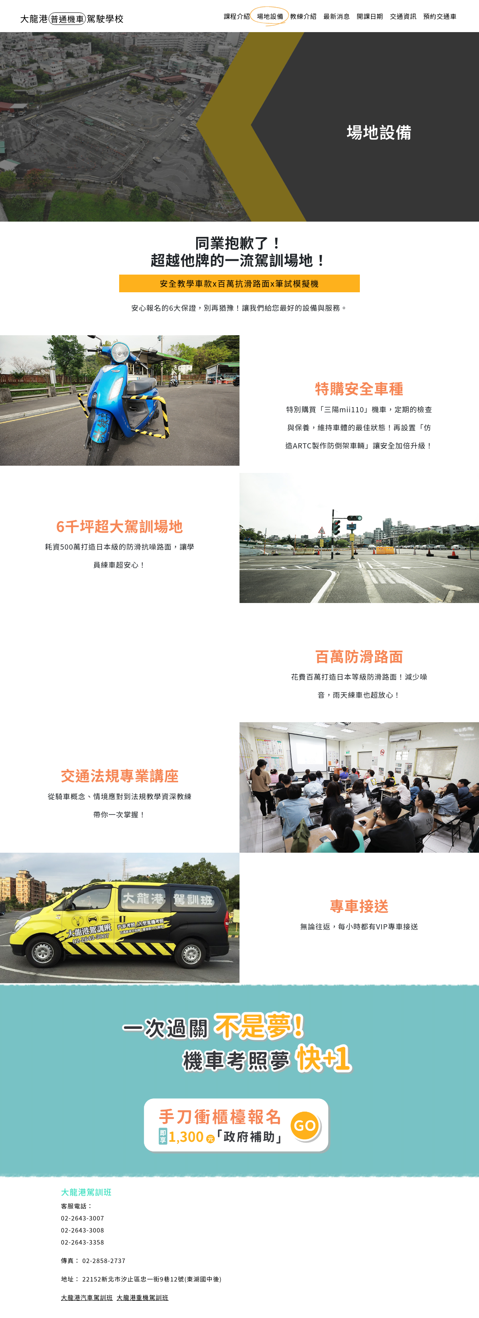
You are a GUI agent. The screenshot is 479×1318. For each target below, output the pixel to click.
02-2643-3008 (82, 1230)
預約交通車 (440, 16)
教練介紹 (303, 16)
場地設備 (270, 16)
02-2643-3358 (82, 1242)
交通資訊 (403, 16)
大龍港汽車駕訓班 (87, 1297)
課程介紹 (236, 16)
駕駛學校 (72, 18)
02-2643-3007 (82, 1218)
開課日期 (370, 16)
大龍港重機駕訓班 (143, 1297)
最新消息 (336, 16)
